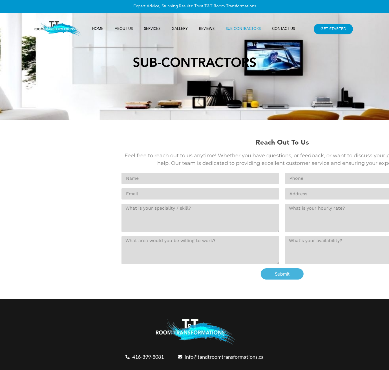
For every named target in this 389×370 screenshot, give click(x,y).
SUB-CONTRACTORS (242, 29)
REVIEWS (206, 29)
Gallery (179, 29)
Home (98, 29)
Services (152, 29)
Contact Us (282, 29)
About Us (124, 29)
